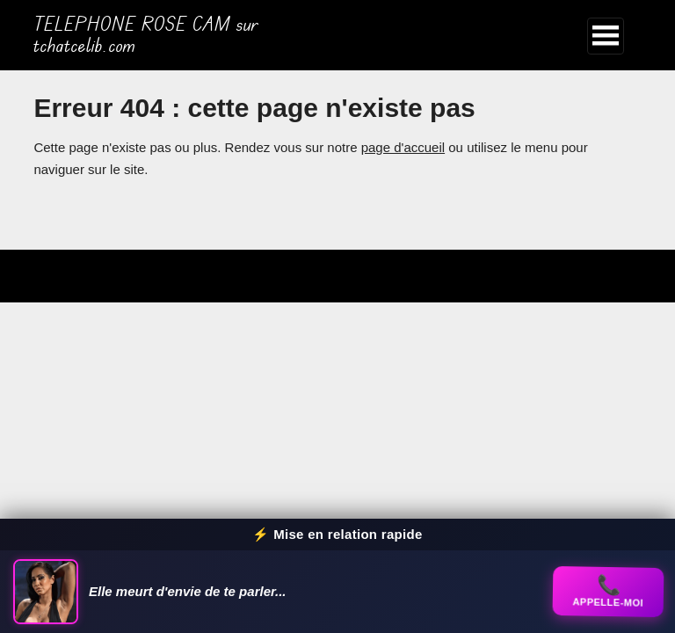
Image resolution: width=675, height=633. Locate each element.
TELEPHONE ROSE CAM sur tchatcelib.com (145, 35)
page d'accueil (403, 147)
